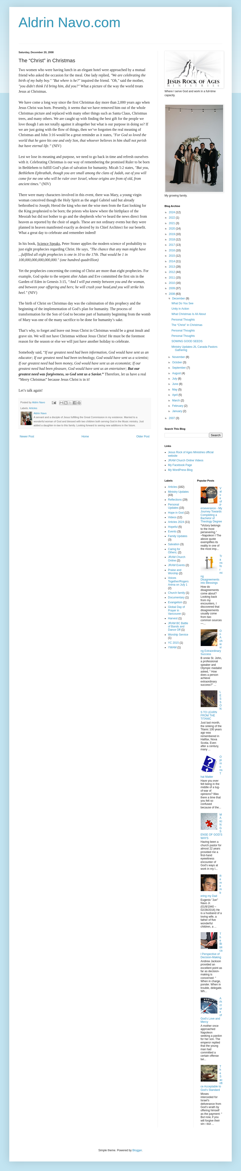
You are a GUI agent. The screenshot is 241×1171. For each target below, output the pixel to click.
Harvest (173, 618)
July (175, 378)
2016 (172, 250)
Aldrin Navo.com (69, 22)
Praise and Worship (174, 571)
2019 (172, 234)
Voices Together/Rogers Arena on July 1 (178, 581)
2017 (172, 244)
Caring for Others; (174, 551)
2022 (172, 217)
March (176, 400)
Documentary (176, 597)
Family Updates (177, 536)
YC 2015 (173, 642)
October (177, 362)
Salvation (173, 544)
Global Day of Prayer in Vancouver (176, 610)
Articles (33, 408)
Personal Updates (173, 506)
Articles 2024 (176, 522)
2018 (172, 239)
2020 (172, 228)
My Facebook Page (180, 465)
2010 (172, 283)
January (177, 411)
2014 (172, 261)
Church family (176, 592)
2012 (172, 272)
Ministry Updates (178, 491)
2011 (172, 277)
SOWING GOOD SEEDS (187, 341)
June (175, 384)
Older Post (142, 436)
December (179, 298)
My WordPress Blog (180, 470)
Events (172, 531)
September (179, 367)
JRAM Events (176, 565)
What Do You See (182, 303)
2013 (172, 266)
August (177, 373)
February (178, 405)
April (175, 395)
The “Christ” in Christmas (186, 325)
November (179, 357)
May (175, 389)
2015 (172, 255)
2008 (172, 293)
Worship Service (178, 634)
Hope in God (176, 512)
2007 (172, 418)
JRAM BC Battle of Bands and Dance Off (178, 627)
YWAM (172, 647)
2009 (172, 288)
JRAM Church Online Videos (185, 460)
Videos (172, 517)
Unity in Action (180, 308)
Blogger (137, 1150)
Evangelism (175, 602)
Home (85, 436)
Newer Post (27, 436)
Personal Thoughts (183, 319)
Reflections (175, 499)
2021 (172, 223)
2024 (172, 212)
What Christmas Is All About (188, 314)
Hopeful (173, 526)
